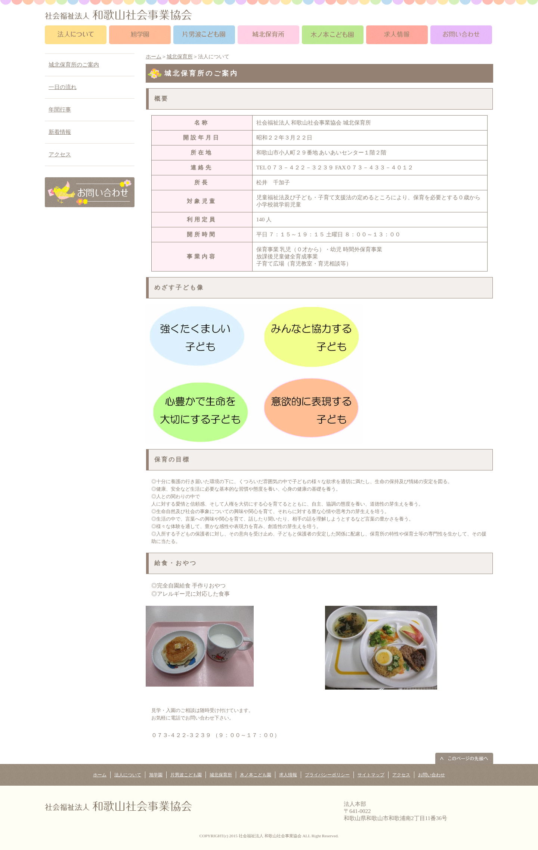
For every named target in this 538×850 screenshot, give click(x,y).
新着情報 (60, 132)
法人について (127, 774)
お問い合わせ (431, 774)
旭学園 (156, 774)
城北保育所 (180, 56)
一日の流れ (63, 87)
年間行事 (60, 110)
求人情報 (288, 774)
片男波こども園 (186, 774)
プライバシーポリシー (327, 774)
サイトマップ (371, 774)
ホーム (153, 56)
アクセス (60, 154)
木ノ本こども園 (255, 774)
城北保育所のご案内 (74, 65)
